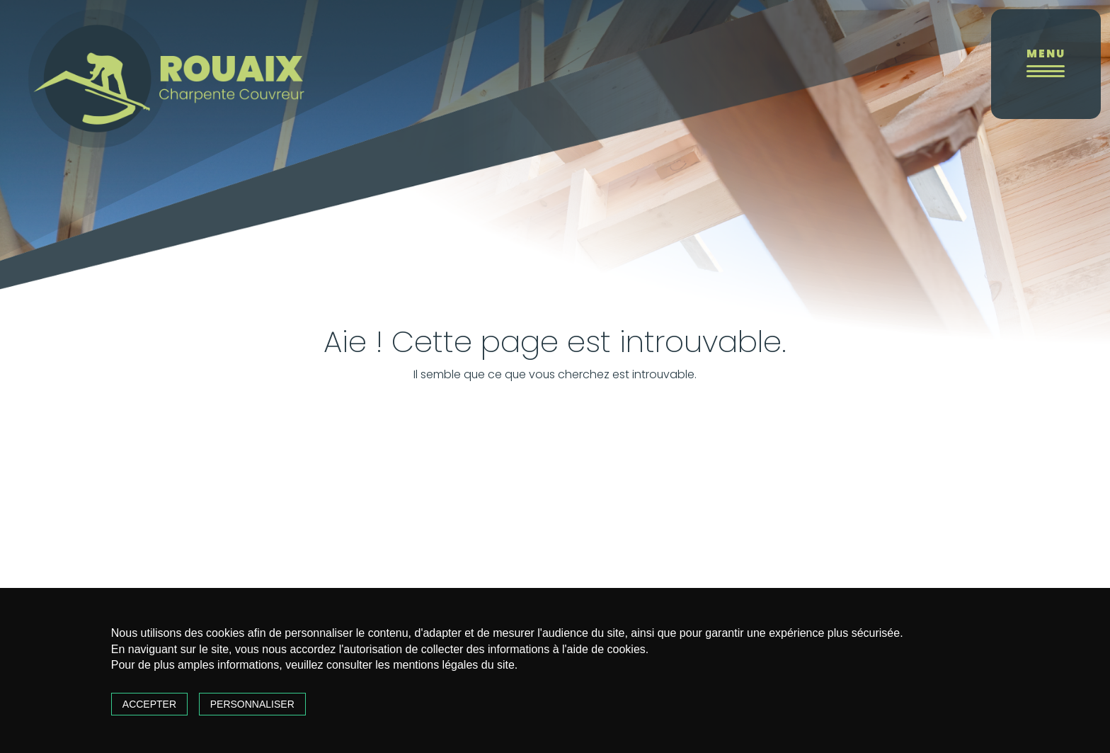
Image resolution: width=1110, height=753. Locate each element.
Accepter (149, 704)
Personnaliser (252, 704)
